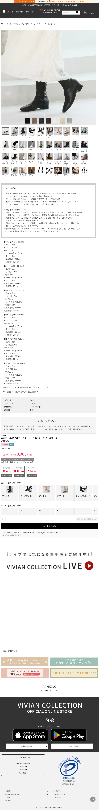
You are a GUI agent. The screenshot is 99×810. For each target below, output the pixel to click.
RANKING (9, 12)
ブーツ (9, 24)
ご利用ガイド (57, 791)
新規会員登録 (26, 746)
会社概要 (8, 791)
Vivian (32, 400)
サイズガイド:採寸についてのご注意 (19, 392)
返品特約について (10, 651)
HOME (3, 24)
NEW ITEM (19, 12)
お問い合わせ (57, 797)
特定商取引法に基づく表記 (13, 794)
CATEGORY (30, 12)
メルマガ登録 (72, 746)
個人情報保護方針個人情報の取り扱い (69, 770)
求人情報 (8, 797)
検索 (77, 13)
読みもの (8, 800)
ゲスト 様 (94, 16)
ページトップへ (93, 799)
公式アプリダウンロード (49, 726)
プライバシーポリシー (59, 794)
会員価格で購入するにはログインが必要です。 (20, 462)
